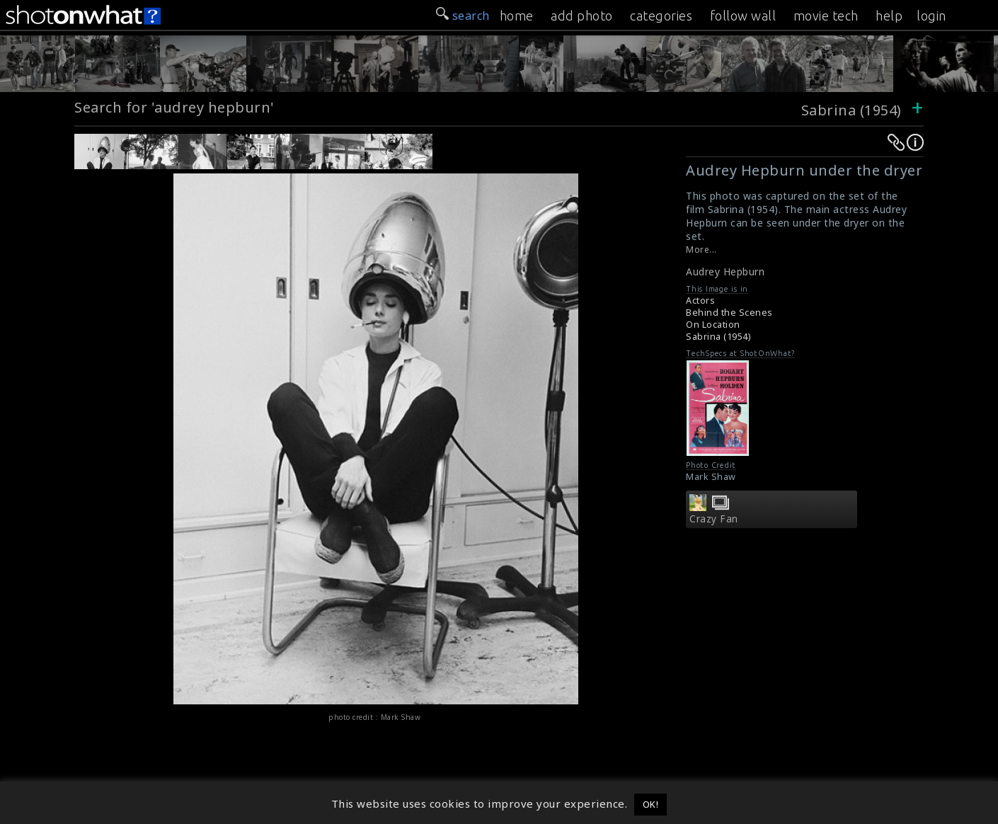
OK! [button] (651, 804)
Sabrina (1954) (851, 110)
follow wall (743, 15)
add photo (582, 15)
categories (661, 15)
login (931, 15)
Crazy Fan (713, 519)
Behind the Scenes (729, 313)
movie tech (826, 15)
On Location (713, 325)
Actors (700, 300)
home (517, 15)
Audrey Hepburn (725, 271)
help (889, 15)
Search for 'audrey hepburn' (174, 107)
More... (701, 250)
